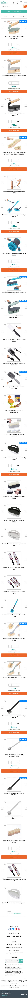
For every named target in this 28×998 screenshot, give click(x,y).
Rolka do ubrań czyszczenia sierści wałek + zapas (14, 575)
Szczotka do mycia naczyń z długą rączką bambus (14, 647)
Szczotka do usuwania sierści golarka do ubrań (14, 193)
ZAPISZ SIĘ (21, 972)
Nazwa (5, 17)
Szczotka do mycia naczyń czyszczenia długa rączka (14, 218)
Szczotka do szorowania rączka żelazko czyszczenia (14, 115)
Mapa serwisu (14, 993)
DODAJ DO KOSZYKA (14, 53)
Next (26, 209)
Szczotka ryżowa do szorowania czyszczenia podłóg (14, 851)
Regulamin (10, 990)
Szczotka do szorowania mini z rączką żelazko (14, 913)
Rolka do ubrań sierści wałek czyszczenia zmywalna (14, 368)
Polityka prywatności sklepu (14, 992)
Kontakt (22, 992)
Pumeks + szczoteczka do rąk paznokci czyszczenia (14, 440)
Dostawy (20, 990)
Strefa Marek (15, 990)
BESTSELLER (23, 21)
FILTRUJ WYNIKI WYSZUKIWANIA (14, 11)
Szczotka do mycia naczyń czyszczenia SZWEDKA (14, 803)
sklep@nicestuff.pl (14, 955)
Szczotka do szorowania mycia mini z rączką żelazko (14, 464)
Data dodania (23, 17)
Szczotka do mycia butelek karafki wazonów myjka (14, 623)
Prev (2, 209)
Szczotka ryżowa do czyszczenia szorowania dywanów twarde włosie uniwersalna (14, 154)
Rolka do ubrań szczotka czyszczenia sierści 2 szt (14, 890)
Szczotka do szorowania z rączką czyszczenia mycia (14, 296)
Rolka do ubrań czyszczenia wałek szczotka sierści (14, 344)
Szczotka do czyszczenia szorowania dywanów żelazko (14, 320)
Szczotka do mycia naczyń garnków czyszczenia (14, 827)
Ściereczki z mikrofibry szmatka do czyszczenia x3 (14, 416)
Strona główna (4, 990)
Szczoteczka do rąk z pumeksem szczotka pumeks (14, 503)
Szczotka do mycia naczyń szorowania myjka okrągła (14, 257)
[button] (9, 939)
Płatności (25, 990)
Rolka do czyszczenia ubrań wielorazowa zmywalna (14, 392)
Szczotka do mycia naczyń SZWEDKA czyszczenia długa (14, 764)
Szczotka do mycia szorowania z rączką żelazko (14, 527)
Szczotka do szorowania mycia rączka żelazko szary (14, 551)
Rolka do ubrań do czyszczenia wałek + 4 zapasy (14, 599)
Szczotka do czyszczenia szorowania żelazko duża (14, 76)
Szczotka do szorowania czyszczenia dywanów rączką (14, 37)
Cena (14, 17)
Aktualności (6, 992)
